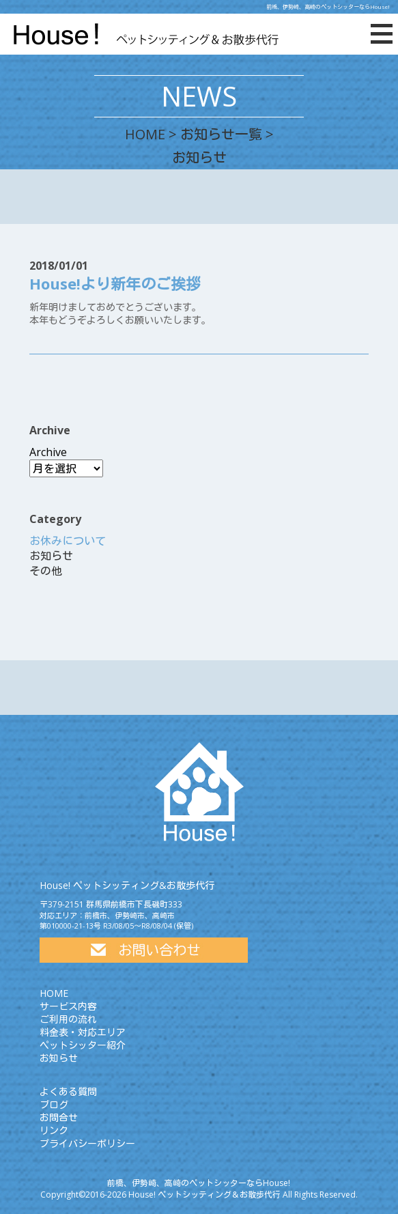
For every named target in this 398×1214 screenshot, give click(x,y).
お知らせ (51, 555)
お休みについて (67, 540)
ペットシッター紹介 (83, 1045)
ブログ (54, 1104)
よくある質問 (68, 1091)
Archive (48, 452)
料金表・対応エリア (83, 1032)
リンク (54, 1130)
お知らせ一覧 (221, 134)
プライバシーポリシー (87, 1143)
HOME (145, 134)
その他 (45, 570)
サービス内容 (68, 1006)
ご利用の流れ (68, 1019)
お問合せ (59, 1117)
